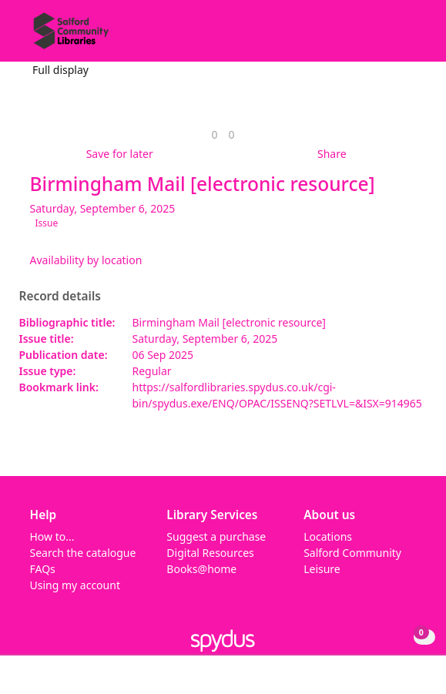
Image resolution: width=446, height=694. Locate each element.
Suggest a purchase (216, 536)
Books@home (201, 569)
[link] (214, 134)
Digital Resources (209, 552)
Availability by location (86, 260)
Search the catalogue (83, 552)
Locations (327, 536)
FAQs (42, 569)
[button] (392, 36)
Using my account (75, 585)
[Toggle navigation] (411, 36)
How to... (52, 536)
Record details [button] (60, 296)
